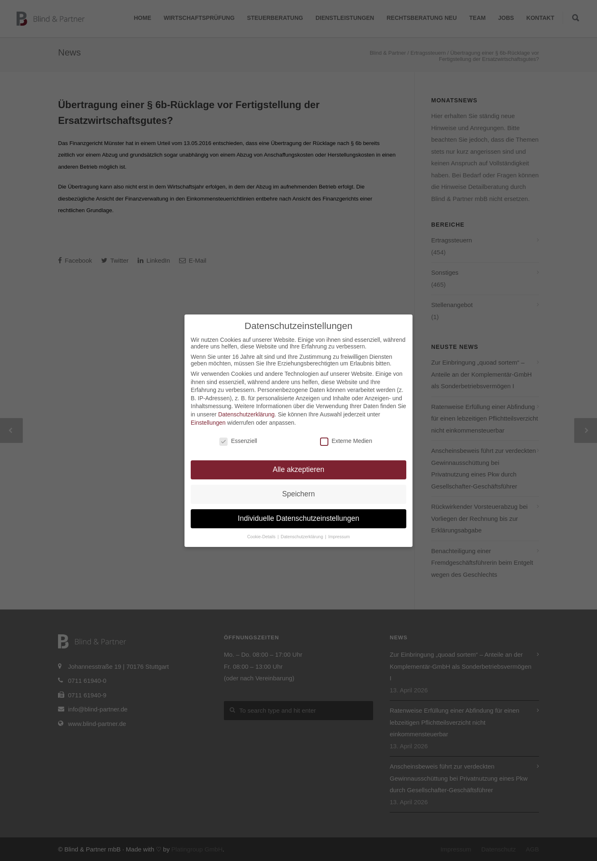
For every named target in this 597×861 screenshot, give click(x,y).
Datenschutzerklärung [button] (302, 536)
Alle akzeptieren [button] (299, 469)
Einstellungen (208, 422)
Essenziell (238, 441)
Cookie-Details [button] (262, 536)
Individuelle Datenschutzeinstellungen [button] (298, 518)
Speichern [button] (298, 494)
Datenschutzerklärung (246, 414)
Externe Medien (346, 441)
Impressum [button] (339, 536)
